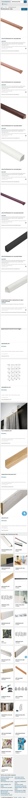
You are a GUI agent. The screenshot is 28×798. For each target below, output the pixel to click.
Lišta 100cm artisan (20, 733)
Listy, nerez (18, 586)
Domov (2, 7)
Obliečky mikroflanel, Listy (7, 777)
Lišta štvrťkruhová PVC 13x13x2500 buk (11, 82)
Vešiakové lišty (19, 641)
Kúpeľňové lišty (19, 623)
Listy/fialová (4, 770)
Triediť (23, 9)
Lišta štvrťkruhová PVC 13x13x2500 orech (11, 125)
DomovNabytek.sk (6, 1)
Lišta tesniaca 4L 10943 (20, 790)
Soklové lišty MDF (19, 659)
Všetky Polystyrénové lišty (5, 443)
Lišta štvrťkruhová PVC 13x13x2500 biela (11, 169)
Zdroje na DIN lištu (20, 714)
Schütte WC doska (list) (20, 792)
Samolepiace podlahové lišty (8, 474)
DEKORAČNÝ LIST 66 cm (6, 714)
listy (6, 7)
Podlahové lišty (5, 586)
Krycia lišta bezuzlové (20, 778)
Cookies (20, 797)
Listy (2, 641)
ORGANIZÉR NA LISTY (6, 387)
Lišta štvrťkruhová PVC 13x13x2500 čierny (11, 256)
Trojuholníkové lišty (6, 549)
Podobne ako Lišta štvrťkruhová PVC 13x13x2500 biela (10, 181)
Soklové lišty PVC (5, 659)
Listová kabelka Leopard (6, 794)
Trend (24, 797)
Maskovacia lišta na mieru (7, 790)
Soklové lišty (4, 517)
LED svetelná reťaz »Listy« (7, 781)
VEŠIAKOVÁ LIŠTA (5, 604)
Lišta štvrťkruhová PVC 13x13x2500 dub (11, 38)
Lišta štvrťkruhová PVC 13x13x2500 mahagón (12, 212)
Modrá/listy (18, 751)
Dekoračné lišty (5, 343)
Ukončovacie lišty (6, 678)
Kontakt (15, 797)
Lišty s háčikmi (19, 696)
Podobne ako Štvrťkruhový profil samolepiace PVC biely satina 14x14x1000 (13, 312)
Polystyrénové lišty (6, 430)
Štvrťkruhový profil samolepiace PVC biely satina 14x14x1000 (12, 301)
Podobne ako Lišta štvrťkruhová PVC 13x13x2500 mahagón (11, 225)
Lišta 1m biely (18, 549)
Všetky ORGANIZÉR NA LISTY (6, 399)
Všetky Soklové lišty (4, 530)
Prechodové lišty (5, 568)
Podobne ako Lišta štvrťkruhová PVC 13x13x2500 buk (10, 94)
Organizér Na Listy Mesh (6, 787)
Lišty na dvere (19, 678)
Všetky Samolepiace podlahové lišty (7, 486)
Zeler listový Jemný (19, 777)
